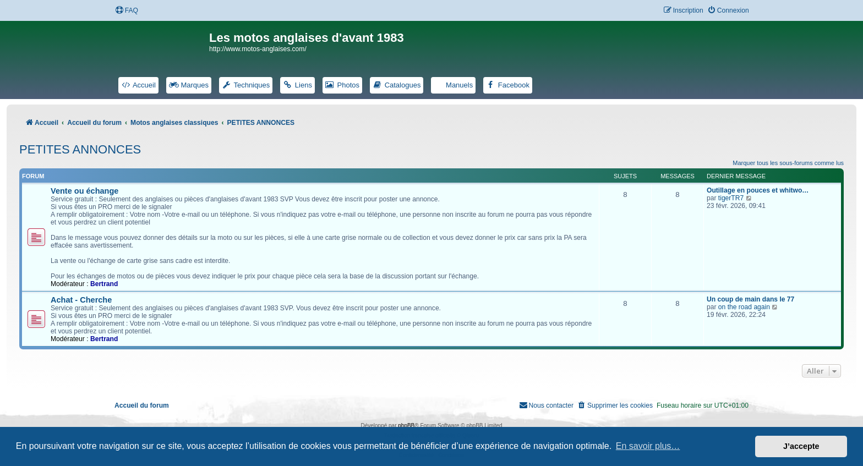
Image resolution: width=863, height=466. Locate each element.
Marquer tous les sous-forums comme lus (788, 163)
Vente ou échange (84, 191)
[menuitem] (126, 10)
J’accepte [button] (801, 446)
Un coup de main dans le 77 (750, 299)
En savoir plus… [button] (648, 446)
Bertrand (104, 284)
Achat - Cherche (81, 299)
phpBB (406, 426)
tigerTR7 (731, 198)
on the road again (744, 307)
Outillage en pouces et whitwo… (758, 190)
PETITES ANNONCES (80, 149)
